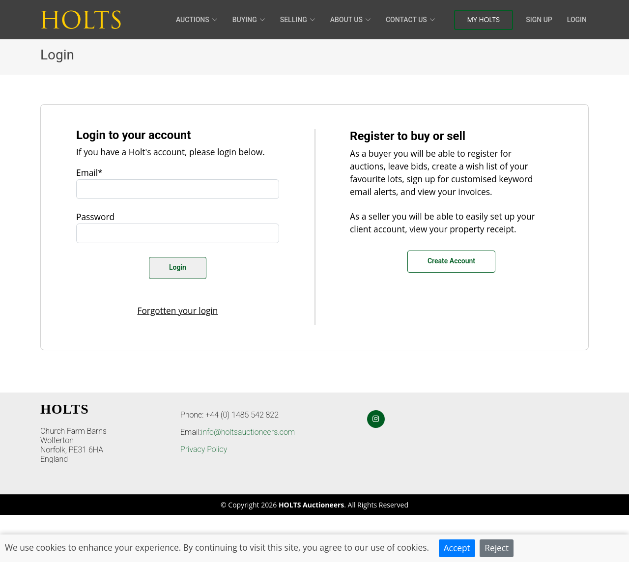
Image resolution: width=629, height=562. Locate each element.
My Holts (483, 20)
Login (577, 20)
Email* (89, 172)
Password (95, 217)
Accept (457, 548)
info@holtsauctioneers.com (248, 432)
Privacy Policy (203, 449)
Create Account (451, 261)
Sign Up (539, 20)
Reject (497, 548)
